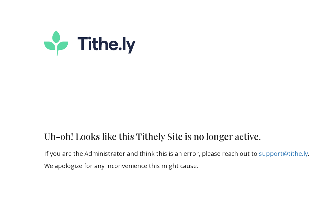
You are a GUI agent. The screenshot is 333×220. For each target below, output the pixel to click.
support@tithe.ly (283, 153)
